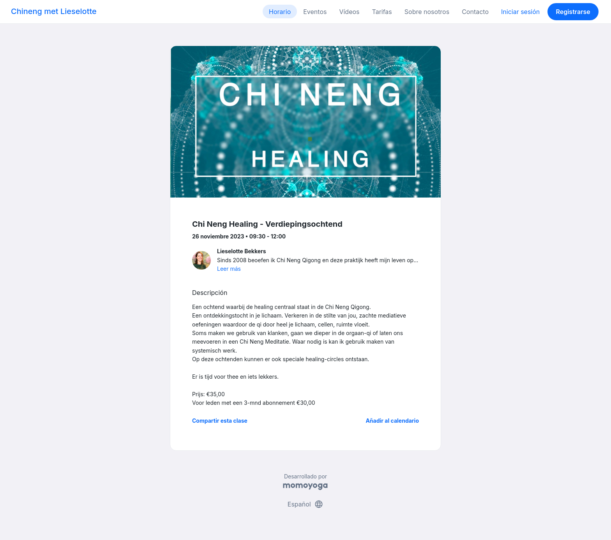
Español (305, 504)
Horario (280, 12)
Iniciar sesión (520, 12)
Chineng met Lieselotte (54, 11)
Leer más (229, 268)
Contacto (475, 12)
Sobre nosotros (426, 12)
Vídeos (349, 12)
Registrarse (573, 12)
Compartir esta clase (219, 420)
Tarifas (382, 12)
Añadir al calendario (392, 420)
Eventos (315, 12)
